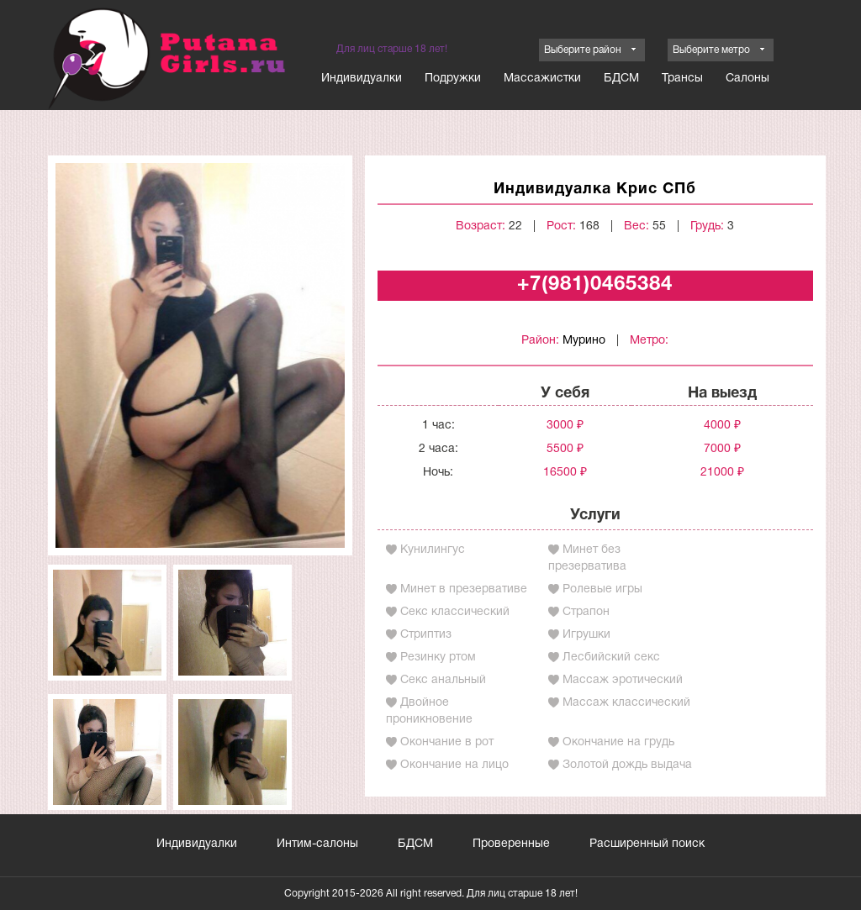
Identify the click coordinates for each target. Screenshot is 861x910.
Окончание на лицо (454, 765)
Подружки (453, 78)
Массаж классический (626, 702)
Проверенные (511, 844)
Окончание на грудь (618, 742)
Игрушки (586, 634)
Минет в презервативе (463, 589)
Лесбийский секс (611, 657)
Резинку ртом (438, 657)
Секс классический (455, 612)
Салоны (747, 78)
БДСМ (621, 78)
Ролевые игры (602, 589)
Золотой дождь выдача (627, 765)
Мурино (584, 340)
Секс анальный (443, 680)
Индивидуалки (361, 78)
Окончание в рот (447, 742)
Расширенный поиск (647, 844)
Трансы (682, 78)
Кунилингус (432, 549)
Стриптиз (426, 634)
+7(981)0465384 (595, 285)
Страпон (586, 612)
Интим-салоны (317, 844)
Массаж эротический (623, 680)
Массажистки (542, 78)
